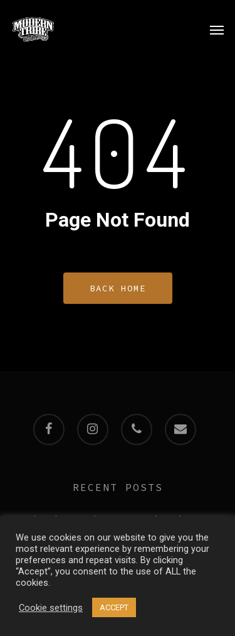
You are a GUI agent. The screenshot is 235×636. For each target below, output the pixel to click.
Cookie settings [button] (51, 607)
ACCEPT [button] (114, 607)
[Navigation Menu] (217, 29)
